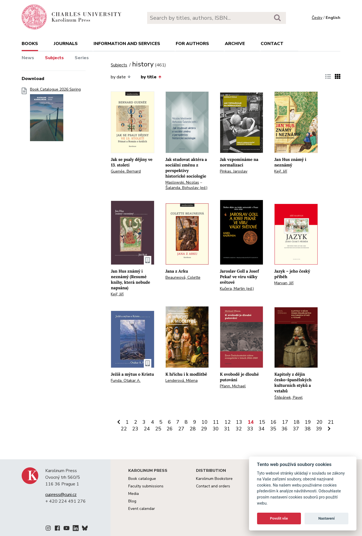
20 (319, 422)
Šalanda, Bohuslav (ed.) (186, 187)
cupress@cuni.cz (61, 495)
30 (216, 428)
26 (170, 428)
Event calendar (141, 508)
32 (239, 428)
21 (331, 422)
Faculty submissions (146, 486)
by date (120, 77)
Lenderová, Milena (181, 380)
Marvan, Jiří (283, 283)
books (30, 44)
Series (82, 58)
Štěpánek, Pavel (288, 397)
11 (216, 422)
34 (261, 428)
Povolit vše (279, 518)
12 (228, 422)
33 (250, 428)
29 (204, 428)
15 (262, 422)
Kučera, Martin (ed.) (237, 288)
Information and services (127, 44)
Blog (132, 501)
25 (158, 428)
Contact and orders (213, 486)
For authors (192, 44)
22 (124, 428)
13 (239, 422)
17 (285, 422)
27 (181, 428)
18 (296, 422)
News (28, 58)
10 (205, 422)
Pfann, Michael (233, 386)
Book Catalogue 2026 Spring (55, 116)
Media (133, 493)
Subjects (54, 58)
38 (308, 428)
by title (151, 77)
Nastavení (326, 518)
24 (147, 428)
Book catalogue (142, 478)
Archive (235, 44)
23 (135, 428)
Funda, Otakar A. (125, 380)
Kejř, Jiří (280, 171)
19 (308, 422)
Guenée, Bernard (126, 171)
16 (273, 422)
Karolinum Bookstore (214, 478)
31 (227, 428)
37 (296, 428)
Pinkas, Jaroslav (233, 171)
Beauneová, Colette (182, 277)
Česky (317, 17)
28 (193, 428)
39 (319, 428)
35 (273, 428)
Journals (66, 44)
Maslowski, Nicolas (182, 182)
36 (284, 428)
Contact (272, 44)
